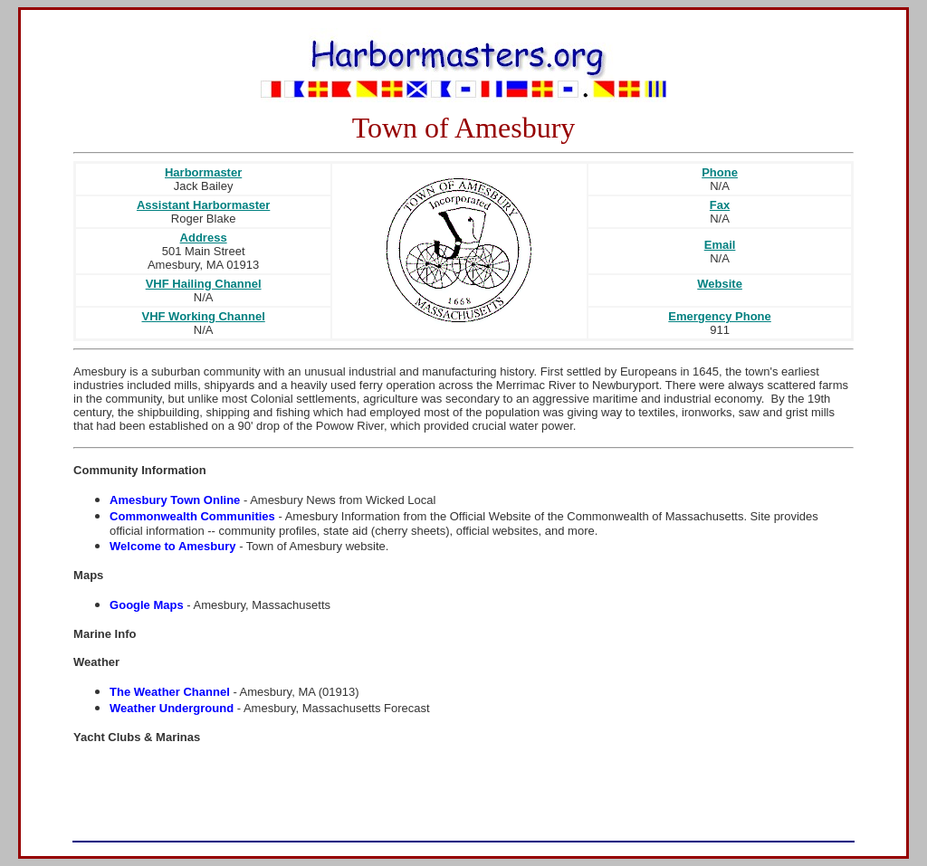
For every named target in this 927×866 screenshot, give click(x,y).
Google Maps (147, 605)
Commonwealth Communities (192, 516)
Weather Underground (172, 708)
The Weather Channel (170, 692)
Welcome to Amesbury (172, 546)
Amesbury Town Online (175, 500)
